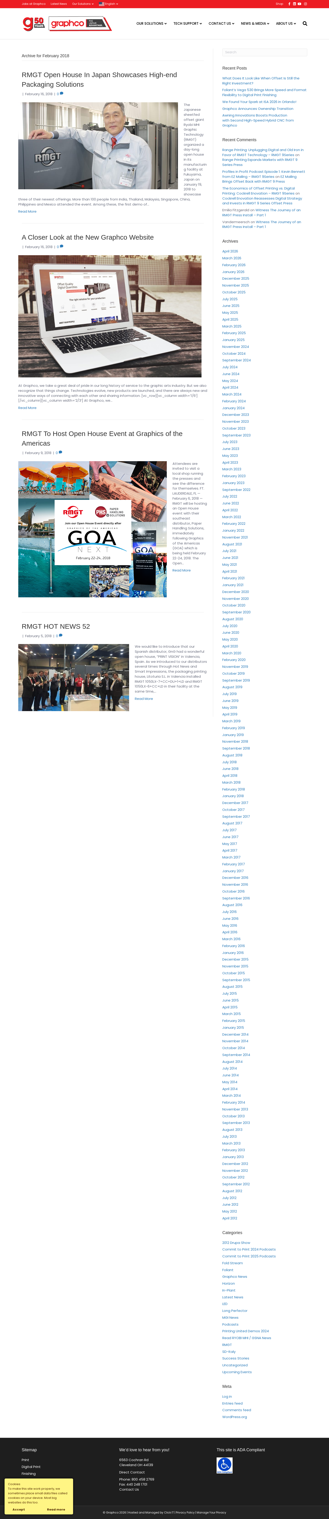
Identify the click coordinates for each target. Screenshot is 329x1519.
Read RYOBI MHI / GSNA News (246, 1337)
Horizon (228, 1283)
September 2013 (236, 1122)
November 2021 (235, 537)
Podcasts (230, 1324)
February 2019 (233, 728)
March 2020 (231, 653)
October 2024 (234, 353)
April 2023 (230, 462)
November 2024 (235, 346)
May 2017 (229, 843)
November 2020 (235, 598)
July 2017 (229, 830)
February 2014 (233, 1102)
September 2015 (236, 979)
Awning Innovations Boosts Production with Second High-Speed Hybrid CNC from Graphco (258, 120)
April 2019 (229, 714)
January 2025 (233, 339)
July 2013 (229, 1136)
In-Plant (229, 1290)
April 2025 (230, 319)
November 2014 (235, 1041)
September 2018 (236, 748)
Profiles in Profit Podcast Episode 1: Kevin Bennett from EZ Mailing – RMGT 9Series (263, 174)
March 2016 (231, 939)
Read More (27, 211)
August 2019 (232, 687)
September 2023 (236, 435)
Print (25, 1459)
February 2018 (233, 789)
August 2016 (232, 904)
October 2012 (233, 1177)
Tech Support (186, 23)
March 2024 (231, 394)
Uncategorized (235, 1365)
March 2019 (231, 721)
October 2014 (233, 1047)
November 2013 (235, 1109)
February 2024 (234, 401)
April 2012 (229, 1218)
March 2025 (231, 326)
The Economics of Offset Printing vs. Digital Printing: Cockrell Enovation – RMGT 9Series (258, 191)
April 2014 (230, 1088)
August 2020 (232, 619)
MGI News (230, 1317)
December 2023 (235, 414)
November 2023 (235, 421)
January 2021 (233, 584)
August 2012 (232, 1191)
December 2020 (235, 591)
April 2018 (229, 775)
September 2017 (236, 816)
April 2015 (230, 1007)
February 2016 (233, 945)
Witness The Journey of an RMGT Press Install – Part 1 (261, 212)
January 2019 (233, 734)
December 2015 (235, 959)
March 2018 (231, 782)
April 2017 (229, 850)
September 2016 (236, 898)
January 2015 (233, 1027)
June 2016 (230, 918)
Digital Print (31, 1466)
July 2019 (229, 693)
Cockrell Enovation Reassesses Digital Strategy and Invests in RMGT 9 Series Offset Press (262, 201)
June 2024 (230, 373)
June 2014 (230, 1075)
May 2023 (230, 455)
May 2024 (230, 380)
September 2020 (236, 612)
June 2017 (230, 836)
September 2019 (236, 680)
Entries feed (232, 1403)
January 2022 (233, 530)
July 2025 (230, 299)
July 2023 (229, 441)
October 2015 (233, 973)
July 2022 (229, 496)
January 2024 (233, 408)
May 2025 (230, 312)
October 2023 (233, 428)
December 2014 (235, 1034)
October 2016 (233, 891)
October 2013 (233, 1116)
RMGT (227, 1344)
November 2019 (235, 666)
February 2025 (234, 332)
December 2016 (235, 877)
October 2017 (233, 809)
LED (225, 1303)
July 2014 (229, 1068)
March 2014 (231, 1095)
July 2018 (229, 762)
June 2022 (230, 503)
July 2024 (230, 367)
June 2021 (230, 557)
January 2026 (233, 271)
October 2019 (233, 673)
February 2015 (233, 1020)
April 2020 (230, 646)
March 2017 (231, 857)
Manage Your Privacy (211, 1512)
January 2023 (233, 482)
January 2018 (233, 795)
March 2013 (231, 1143)
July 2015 (229, 993)
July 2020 (229, 625)
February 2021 (233, 578)
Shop (279, 4)
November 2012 (235, 1170)
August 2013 (232, 1129)
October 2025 (234, 292)
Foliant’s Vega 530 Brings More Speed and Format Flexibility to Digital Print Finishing (264, 92)
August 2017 (232, 823)
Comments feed (236, 1410)
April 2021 (229, 571)
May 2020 (230, 639)
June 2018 (230, 768)
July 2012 (229, 1197)
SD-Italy (229, 1351)
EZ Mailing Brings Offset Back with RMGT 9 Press (259, 179)
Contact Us (220, 23)
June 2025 (230, 305)
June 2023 (230, 448)
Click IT (169, 1512)
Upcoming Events (237, 1372)
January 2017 (233, 871)
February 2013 (233, 1150)
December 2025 (235, 278)
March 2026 (231, 258)
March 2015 (231, 1013)
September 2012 (236, 1184)
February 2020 (234, 659)
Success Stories (235, 1358)
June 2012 (230, 1204)
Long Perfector (234, 1310)
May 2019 (229, 707)
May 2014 (229, 1082)
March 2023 (231, 469)
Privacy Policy (185, 1512)
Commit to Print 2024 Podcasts (249, 1249)
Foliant (227, 1269)
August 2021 (232, 544)
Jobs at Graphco (33, 4)
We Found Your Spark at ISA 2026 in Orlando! (259, 101)
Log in (227, 1396)
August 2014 (232, 1061)
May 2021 (229, 564)
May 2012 (229, 1211)
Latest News (59, 4)
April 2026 (230, 251)
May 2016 (229, 925)
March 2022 (231, 516)
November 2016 (235, 884)
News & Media (253, 23)
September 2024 (236, 360)
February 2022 (233, 523)
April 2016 (229, 932)
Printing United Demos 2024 (245, 1331)
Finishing (29, 1473)
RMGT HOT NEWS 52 (56, 626)
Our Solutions (81, 4)
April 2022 (230, 510)
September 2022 (236, 489)
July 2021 (229, 550)
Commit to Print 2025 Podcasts (249, 1256)
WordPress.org (234, 1416)
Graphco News (234, 1276)
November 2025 (235, 285)
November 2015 (235, 966)
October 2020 (233, 605)
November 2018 (235, 741)
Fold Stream (232, 1263)
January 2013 (233, 1156)
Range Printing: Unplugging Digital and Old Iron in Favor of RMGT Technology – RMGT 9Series (263, 152)
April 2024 (230, 387)
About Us (284, 23)
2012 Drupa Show (236, 1242)
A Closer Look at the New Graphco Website (88, 237)
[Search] (303, 23)
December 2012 (235, 1163)
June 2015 (230, 1000)
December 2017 (235, 802)
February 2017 (233, 864)
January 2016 (233, 952)
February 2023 (234, 476)
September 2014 (236, 1054)
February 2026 (234, 265)
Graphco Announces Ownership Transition (257, 108)
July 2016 (229, 911)
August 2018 (232, 755)
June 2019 (230, 700)
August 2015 (232, 986)
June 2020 (230, 632)
